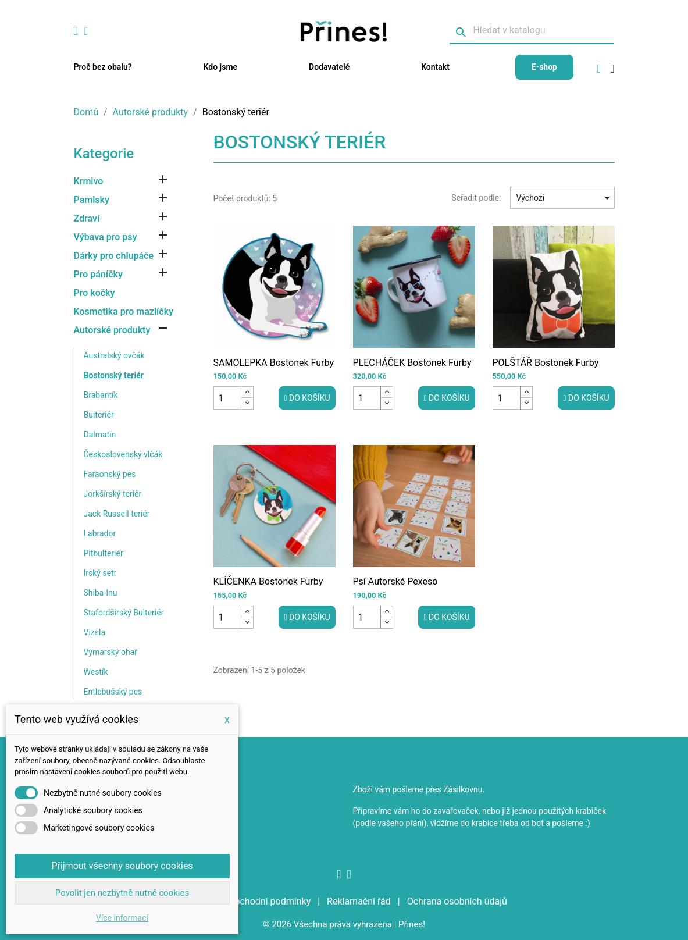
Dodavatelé (329, 67)
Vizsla (95, 632)
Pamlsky (91, 199)
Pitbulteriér (103, 553)
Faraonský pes (110, 474)
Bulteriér (99, 414)
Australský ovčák (114, 355)
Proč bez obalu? (103, 67)
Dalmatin (100, 434)
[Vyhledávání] (532, 30)
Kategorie (104, 153)
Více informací (122, 918)
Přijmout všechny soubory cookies (122, 865)
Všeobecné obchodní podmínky (247, 901)
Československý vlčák (123, 454)
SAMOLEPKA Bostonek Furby (273, 362)
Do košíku (307, 398)
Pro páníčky (98, 274)
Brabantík (101, 395)
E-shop (544, 67)
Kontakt (435, 67)
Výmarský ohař (111, 652)
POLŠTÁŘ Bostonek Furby (546, 362)
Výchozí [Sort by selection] (565, 197)
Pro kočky (94, 292)
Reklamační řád (360, 901)
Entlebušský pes (113, 691)
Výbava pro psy (105, 237)
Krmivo (89, 181)
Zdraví (87, 218)
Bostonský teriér (114, 375)
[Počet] (227, 398)
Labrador (100, 533)
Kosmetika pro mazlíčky (124, 311)
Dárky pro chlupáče (114, 255)
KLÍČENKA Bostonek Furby (268, 581)
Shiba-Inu (100, 592)
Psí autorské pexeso (395, 581)
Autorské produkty (112, 330)
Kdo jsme (220, 67)
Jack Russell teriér (117, 513)
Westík (96, 671)
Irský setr (100, 573)
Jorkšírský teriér (113, 494)
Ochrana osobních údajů (457, 901)
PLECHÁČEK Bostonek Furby (412, 362)
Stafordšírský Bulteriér (124, 612)
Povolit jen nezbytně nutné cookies (122, 893)
